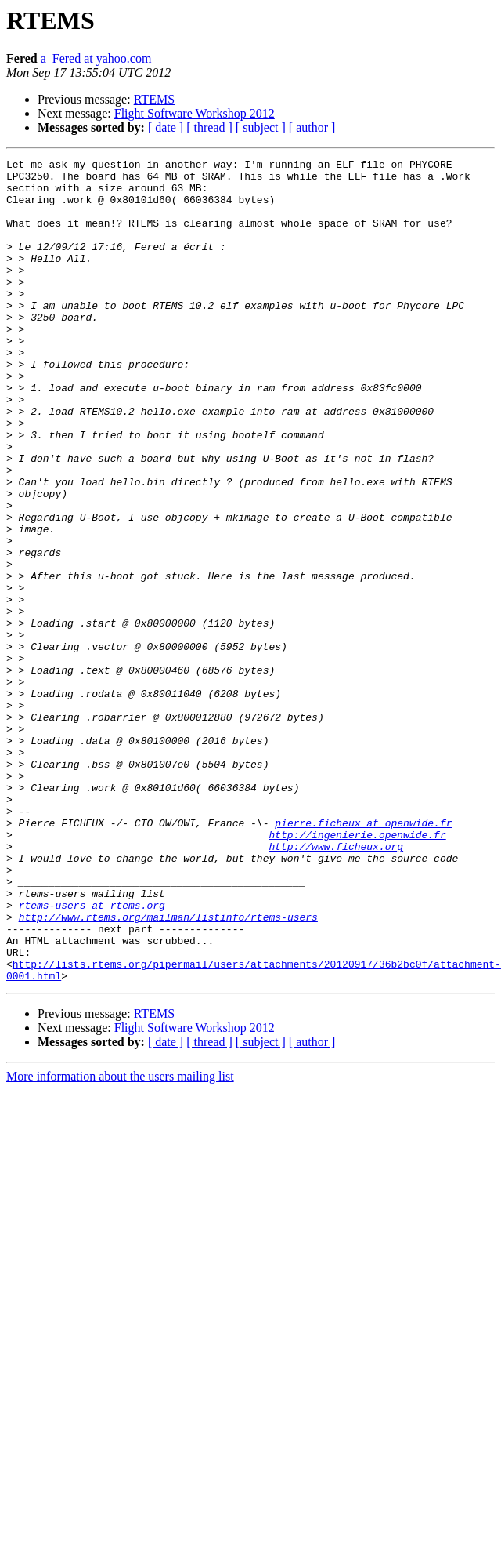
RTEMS (154, 99)
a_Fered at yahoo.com (96, 58)
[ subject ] (261, 127)
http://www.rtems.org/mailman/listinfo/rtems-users (168, 1069)
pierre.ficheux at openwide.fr (363, 957)
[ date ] (165, 127)
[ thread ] (209, 127)
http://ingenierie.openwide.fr (357, 971)
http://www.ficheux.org (336, 985)
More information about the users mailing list (120, 1241)
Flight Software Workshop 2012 (194, 113)
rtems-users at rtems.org (92, 1055)
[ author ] (312, 127)
